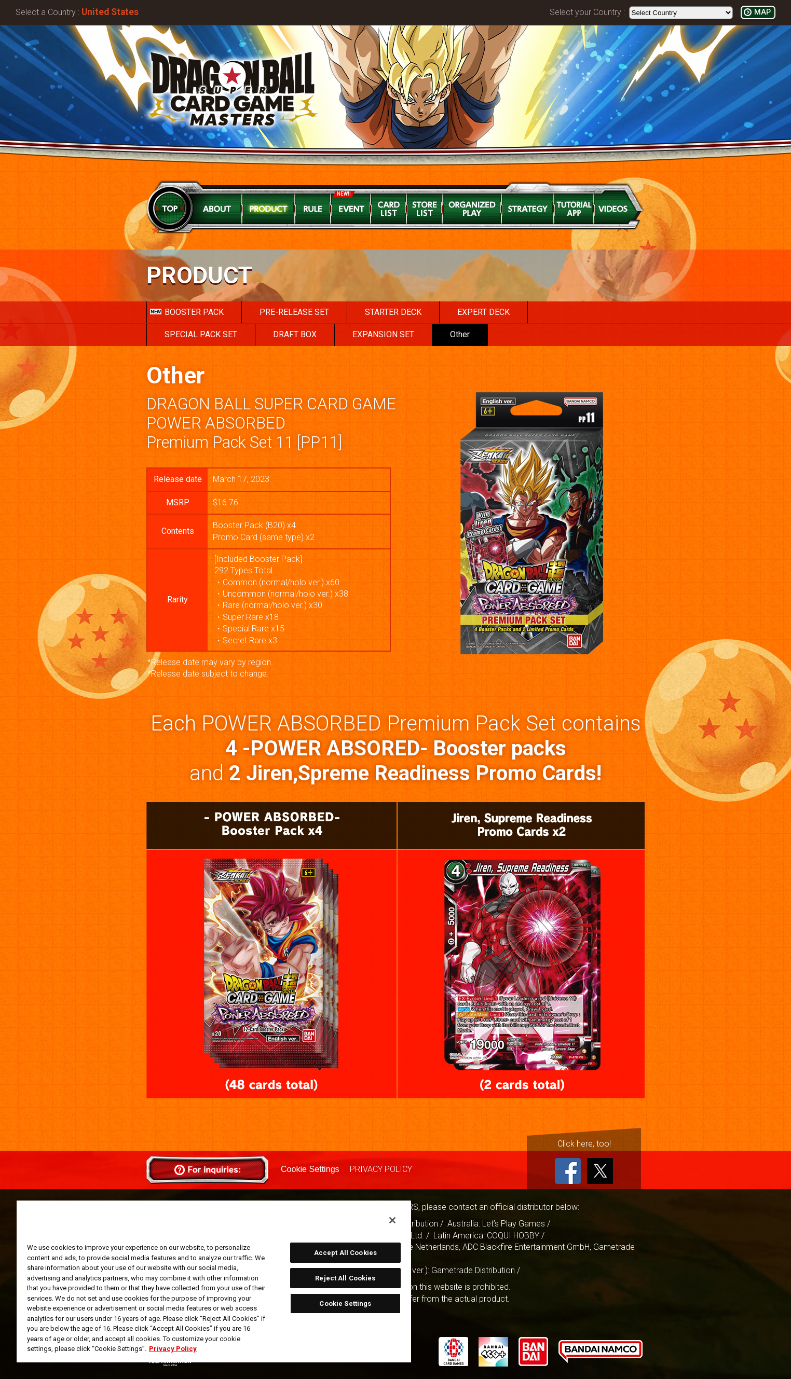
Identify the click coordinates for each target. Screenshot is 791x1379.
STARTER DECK (393, 312)
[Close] (392, 1220)
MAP (762, 12)
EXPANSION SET (383, 334)
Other (460, 334)
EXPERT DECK (483, 312)
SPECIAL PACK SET (201, 334)
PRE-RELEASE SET (294, 312)
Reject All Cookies (345, 1278)
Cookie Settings (310, 1169)
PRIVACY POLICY (380, 1169)
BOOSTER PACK (187, 312)
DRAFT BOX (295, 334)
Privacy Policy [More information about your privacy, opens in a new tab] (173, 1349)
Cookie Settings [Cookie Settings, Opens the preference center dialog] (345, 1303)
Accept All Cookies (345, 1253)
